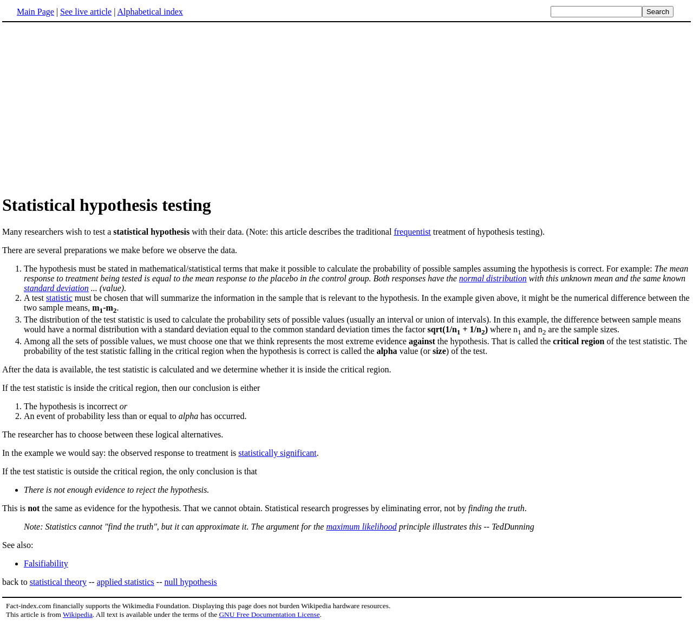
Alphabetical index (149, 11)
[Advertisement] (93, 108)
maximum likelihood (361, 526)
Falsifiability (46, 563)
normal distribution (493, 278)
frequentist (412, 231)
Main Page (35, 11)
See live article (86, 11)
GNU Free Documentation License (269, 614)
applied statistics (125, 582)
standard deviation (56, 288)
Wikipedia (78, 614)
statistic (59, 297)
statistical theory (58, 582)
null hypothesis (190, 582)
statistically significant (277, 453)
